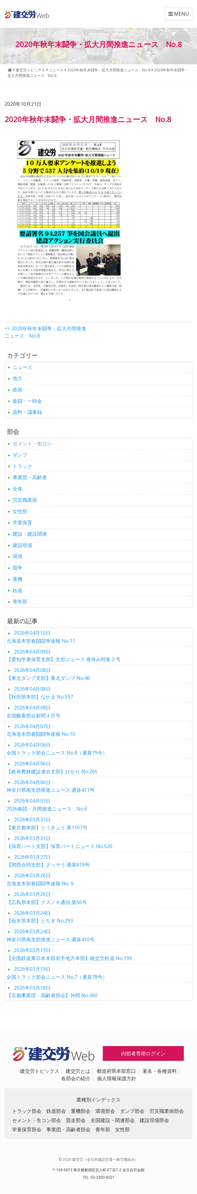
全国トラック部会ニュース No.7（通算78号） (56, 973)
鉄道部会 (56, 1111)
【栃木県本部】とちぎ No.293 (39, 917)
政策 (17, 389)
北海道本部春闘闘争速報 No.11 (40, 636)
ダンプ (20, 454)
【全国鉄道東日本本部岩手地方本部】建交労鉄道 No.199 (69, 954)
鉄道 (17, 590)
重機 (17, 579)
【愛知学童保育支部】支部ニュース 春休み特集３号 (63, 655)
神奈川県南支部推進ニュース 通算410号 (50, 935)
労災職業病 (25, 500)
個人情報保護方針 (116, 1078)
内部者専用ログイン (143, 1053)
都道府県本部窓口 (116, 1071)
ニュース (22, 367)
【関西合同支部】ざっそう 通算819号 (48, 861)
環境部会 (105, 1111)
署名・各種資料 (159, 1071)
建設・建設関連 (30, 533)
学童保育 (22, 522)
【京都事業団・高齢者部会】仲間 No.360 (52, 991)
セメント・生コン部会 (36, 1120)
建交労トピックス (39, 1071)
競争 (17, 567)
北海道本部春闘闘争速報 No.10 (40, 730)
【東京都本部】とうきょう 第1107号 (46, 823)
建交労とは (78, 1071)
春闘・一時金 (27, 401)
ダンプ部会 (132, 1111)
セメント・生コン (32, 443)
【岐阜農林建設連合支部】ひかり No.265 (52, 767)
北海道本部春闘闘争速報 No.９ (40, 879)
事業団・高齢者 (30, 477)
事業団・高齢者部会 (68, 1129)
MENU (178, 13)
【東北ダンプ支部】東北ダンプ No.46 (48, 674)
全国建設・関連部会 (113, 1120)
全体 (17, 488)
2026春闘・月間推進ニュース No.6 (46, 804)
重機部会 (81, 1111)
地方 (17, 378)
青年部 (20, 601)
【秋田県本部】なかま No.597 (39, 692)
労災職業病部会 (166, 1111)
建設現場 (22, 545)
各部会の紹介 (76, 1078)
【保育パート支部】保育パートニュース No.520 (59, 842)
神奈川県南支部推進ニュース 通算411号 (50, 786)
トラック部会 (26, 1111)
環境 (17, 556)
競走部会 (76, 1120)
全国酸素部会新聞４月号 (33, 711)
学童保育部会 (26, 1129)
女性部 (20, 511)
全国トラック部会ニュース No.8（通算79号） (56, 748)
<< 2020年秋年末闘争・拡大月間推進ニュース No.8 (45, 332)
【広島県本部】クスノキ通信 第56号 (46, 898)
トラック (22, 466)
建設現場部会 (154, 1120)
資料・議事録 (27, 412)
